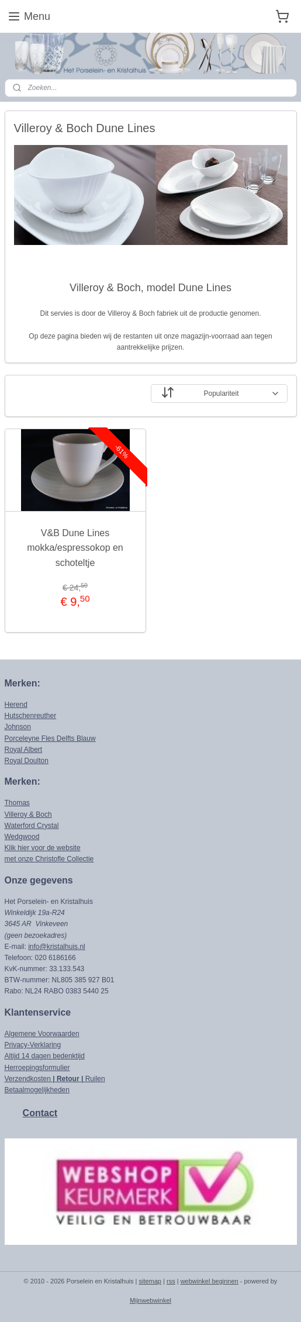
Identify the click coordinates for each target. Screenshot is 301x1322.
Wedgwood (22, 837)
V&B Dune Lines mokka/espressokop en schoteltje (75, 548)
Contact (40, 1113)
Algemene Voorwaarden (42, 1034)
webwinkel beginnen (209, 1281)
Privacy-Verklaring (33, 1045)
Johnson (18, 727)
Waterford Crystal (32, 825)
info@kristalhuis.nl (56, 947)
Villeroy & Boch (28, 814)
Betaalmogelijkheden (37, 1090)
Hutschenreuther (31, 716)
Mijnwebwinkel (150, 1300)
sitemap (150, 1281)
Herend (16, 704)
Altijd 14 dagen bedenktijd (45, 1056)
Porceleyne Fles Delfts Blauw (50, 738)
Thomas (17, 803)
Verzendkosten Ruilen (55, 1079)
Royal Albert (24, 749)
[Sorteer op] (219, 393)
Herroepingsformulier (37, 1068)
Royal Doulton (27, 761)
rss (171, 1281)
